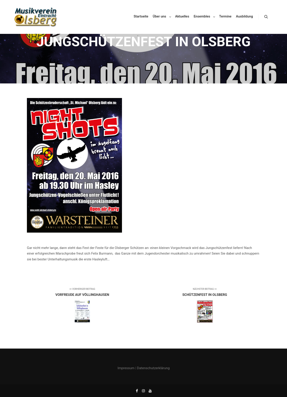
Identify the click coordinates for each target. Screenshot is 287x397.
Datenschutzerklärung (153, 368)
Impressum (125, 368)
